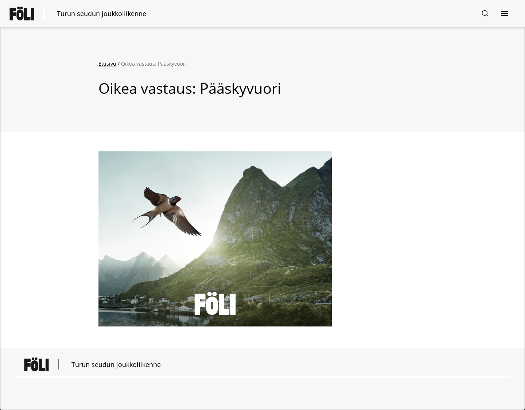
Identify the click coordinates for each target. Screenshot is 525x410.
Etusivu (107, 63)
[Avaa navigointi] (504, 13)
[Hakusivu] (485, 13)
